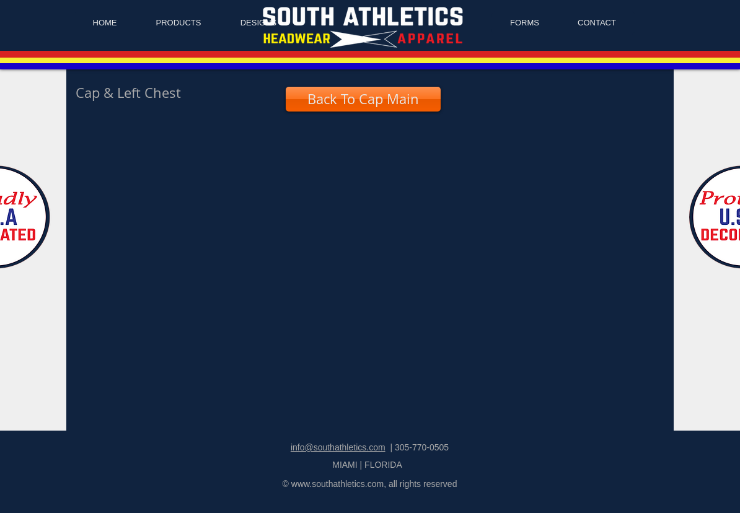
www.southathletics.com (337, 484)
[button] (138, 183)
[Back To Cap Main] (363, 99)
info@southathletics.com (338, 447)
